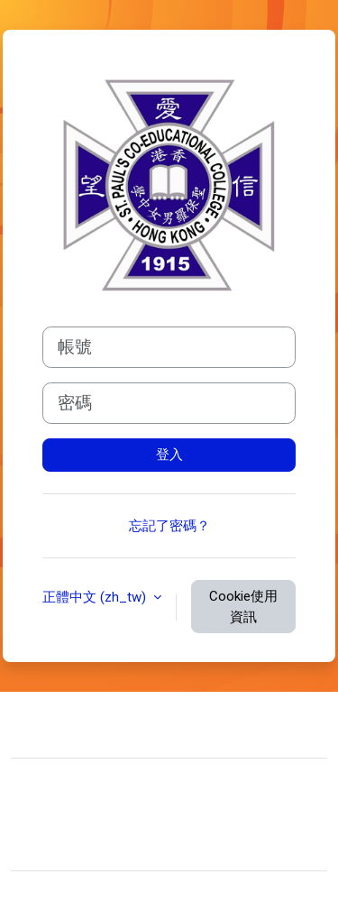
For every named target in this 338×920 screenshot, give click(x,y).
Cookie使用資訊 (243, 606)
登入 (169, 454)
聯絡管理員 (83, 722)
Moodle (91, 896)
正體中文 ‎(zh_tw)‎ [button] (96, 597)
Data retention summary (97, 818)
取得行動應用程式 (79, 845)
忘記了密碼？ (169, 526)
